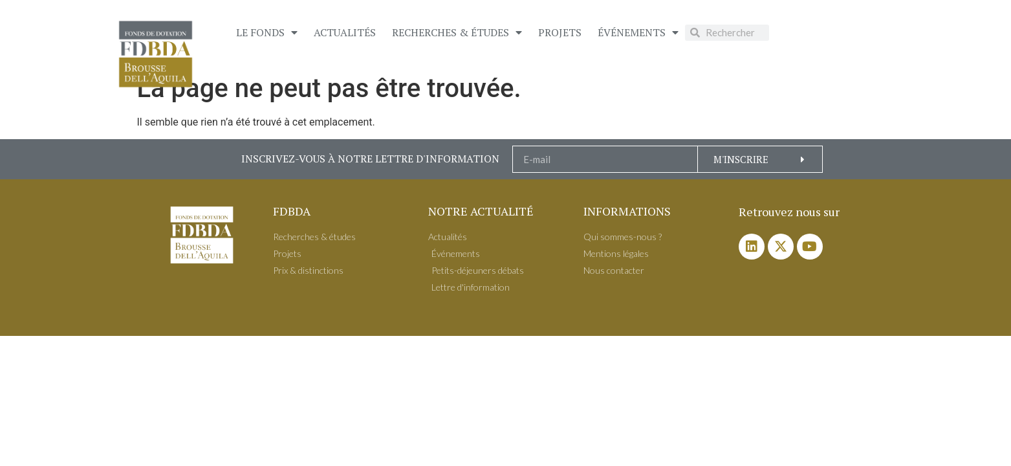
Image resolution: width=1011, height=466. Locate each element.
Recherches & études (457, 32)
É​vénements (638, 32)
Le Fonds (267, 32)
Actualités (345, 32)
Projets (560, 32)
